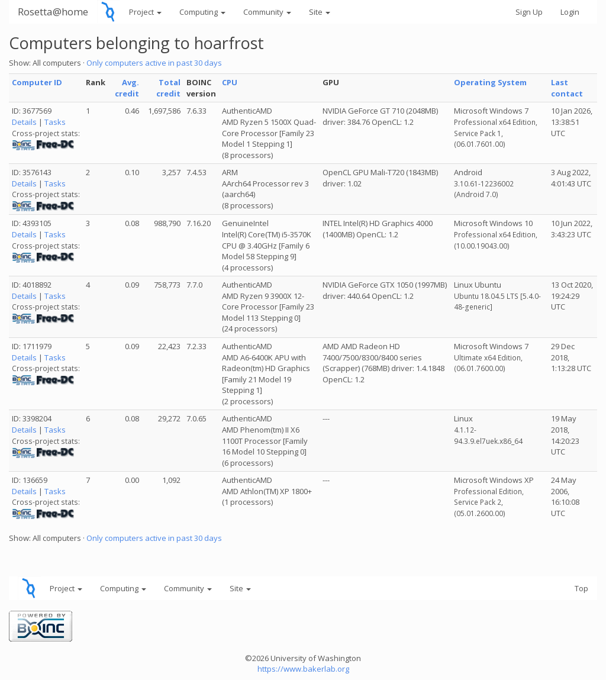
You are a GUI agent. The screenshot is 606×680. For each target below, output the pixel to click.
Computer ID (37, 82)
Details (24, 122)
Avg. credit (127, 88)
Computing (202, 12)
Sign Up (529, 12)
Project (145, 12)
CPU (229, 82)
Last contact (567, 88)
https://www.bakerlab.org (303, 668)
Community (267, 12)
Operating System (490, 82)
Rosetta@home (53, 11)
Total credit (168, 88)
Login (569, 12)
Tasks (55, 122)
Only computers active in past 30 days (154, 62)
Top (581, 588)
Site (319, 12)
